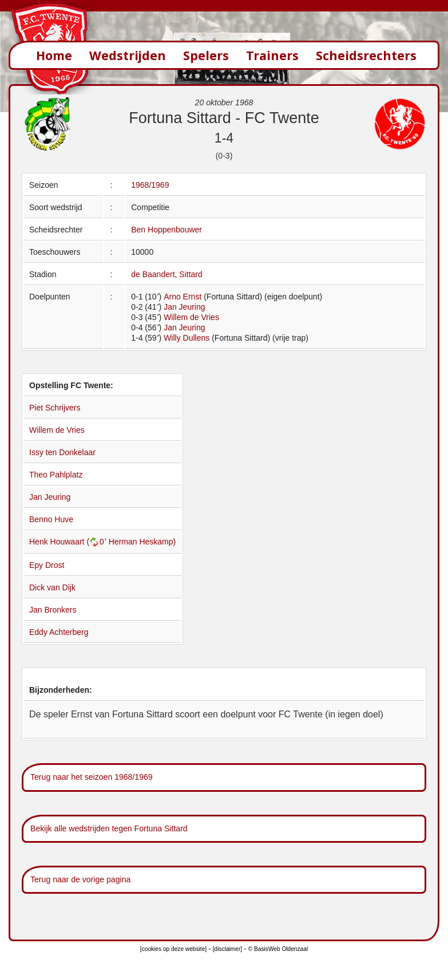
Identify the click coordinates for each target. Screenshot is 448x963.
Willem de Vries (191, 317)
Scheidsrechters (366, 55)
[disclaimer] (227, 949)
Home (54, 55)
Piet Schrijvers (54, 407)
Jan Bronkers (52, 609)
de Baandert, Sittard (167, 274)
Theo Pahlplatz (55, 474)
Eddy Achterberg (59, 632)
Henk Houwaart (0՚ (69, 541)
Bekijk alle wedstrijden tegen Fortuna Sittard (109, 828)
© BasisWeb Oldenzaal (278, 949)
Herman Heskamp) (142, 541)
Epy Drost (46, 565)
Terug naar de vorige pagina (80, 879)
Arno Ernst (182, 296)
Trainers (272, 55)
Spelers (206, 55)
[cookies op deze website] (173, 949)
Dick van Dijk (52, 587)
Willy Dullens (186, 337)
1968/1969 (150, 185)
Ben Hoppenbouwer (166, 229)
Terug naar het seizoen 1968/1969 (91, 777)
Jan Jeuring (184, 306)
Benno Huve (51, 519)
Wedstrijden (127, 55)
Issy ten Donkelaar (62, 452)
